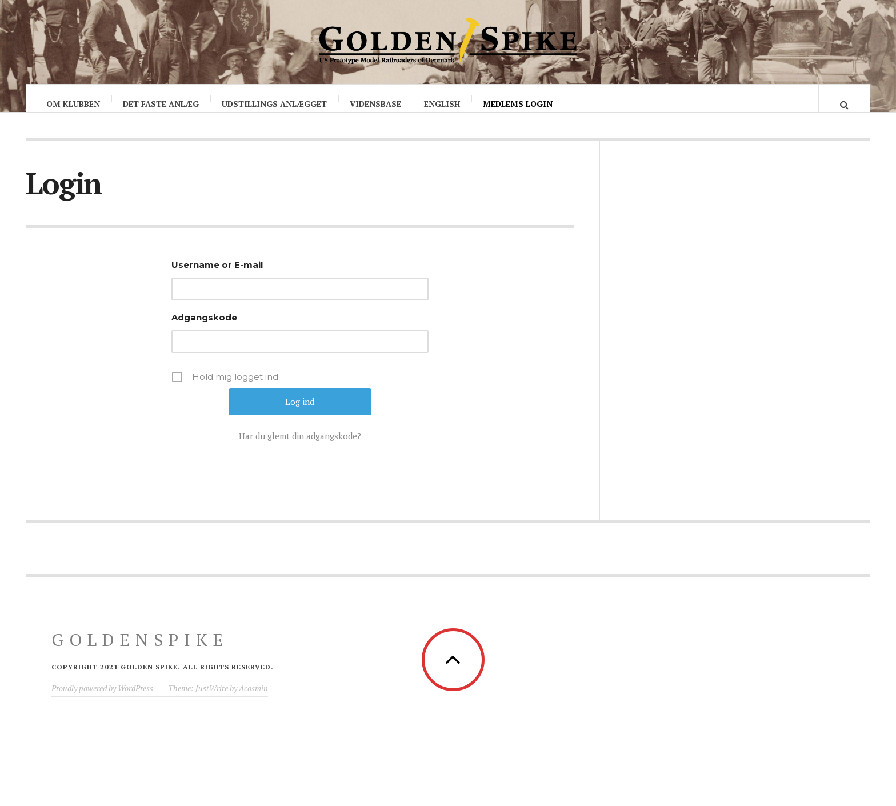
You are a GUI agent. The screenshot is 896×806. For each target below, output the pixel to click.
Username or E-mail (217, 276)
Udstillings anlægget (274, 103)
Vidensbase (375, 103)
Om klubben (73, 103)
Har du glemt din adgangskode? (300, 447)
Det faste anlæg (161, 103)
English (442, 103)
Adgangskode (204, 328)
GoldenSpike (140, 651)
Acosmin (253, 699)
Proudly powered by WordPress (102, 699)
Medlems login (518, 103)
